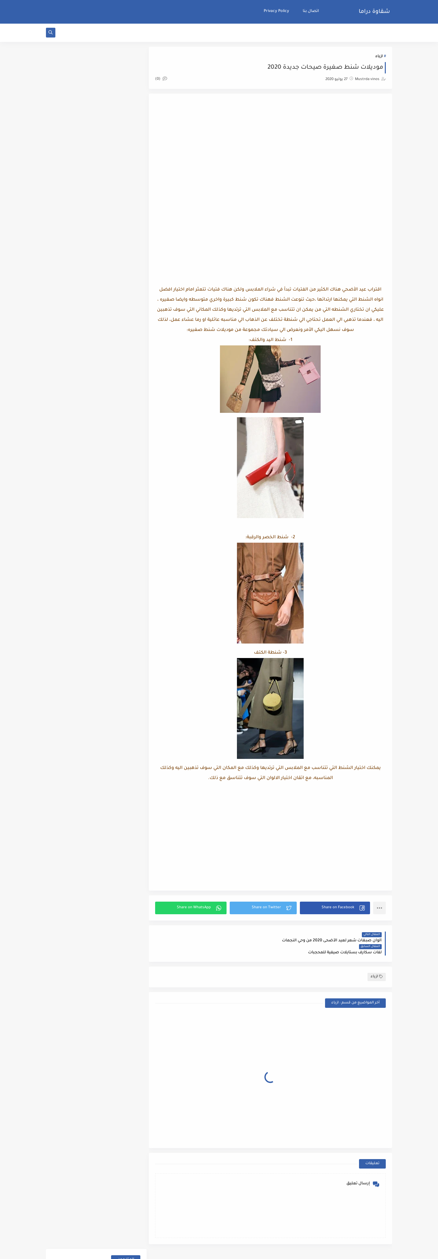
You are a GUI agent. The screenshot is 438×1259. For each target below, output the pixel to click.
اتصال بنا (311, 11)
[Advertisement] (271, 151)
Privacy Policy (276, 11)
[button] (335, 908)
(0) (164, 80)
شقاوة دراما (374, 12)
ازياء (379, 57)
